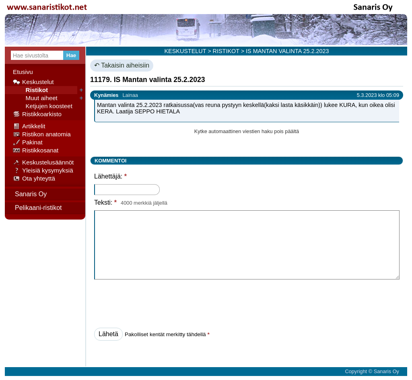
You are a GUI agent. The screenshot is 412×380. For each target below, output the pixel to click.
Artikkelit (29, 126)
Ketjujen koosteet (42, 106)
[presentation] (155, 301)
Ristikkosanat (35, 150)
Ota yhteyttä (34, 178)
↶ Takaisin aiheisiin (121, 65)
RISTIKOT (226, 51)
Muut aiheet (35, 98)
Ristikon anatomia (42, 134)
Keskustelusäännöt (43, 162)
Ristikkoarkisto (37, 114)
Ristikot (30, 90)
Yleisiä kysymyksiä (43, 170)
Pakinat (28, 142)
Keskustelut (33, 82)
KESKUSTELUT (185, 51)
